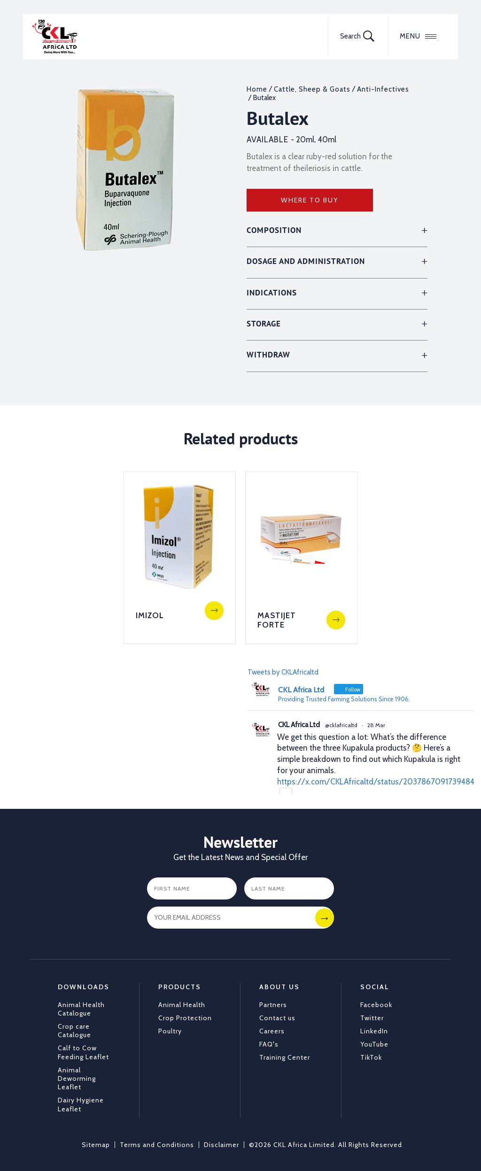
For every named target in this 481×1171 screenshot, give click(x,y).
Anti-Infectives (383, 89)
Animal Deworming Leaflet (77, 1078)
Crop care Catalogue (74, 1030)
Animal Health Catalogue (81, 1008)
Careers (272, 1031)
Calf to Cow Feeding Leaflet (83, 1052)
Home (257, 89)
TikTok (371, 1057)
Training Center (284, 1057)
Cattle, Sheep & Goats (312, 89)
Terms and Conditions (157, 1144)
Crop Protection (185, 1017)
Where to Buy (309, 200)
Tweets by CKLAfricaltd (283, 671)
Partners (273, 1004)
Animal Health (181, 1004)
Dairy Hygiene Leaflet (81, 1104)
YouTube (374, 1044)
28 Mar (376, 725)
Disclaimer (221, 1144)
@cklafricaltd (341, 725)
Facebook (376, 1004)
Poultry (170, 1031)
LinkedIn (374, 1031)
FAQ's (269, 1044)
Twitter (372, 1017)
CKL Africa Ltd (299, 725)
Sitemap (96, 1144)
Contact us (277, 1017)
